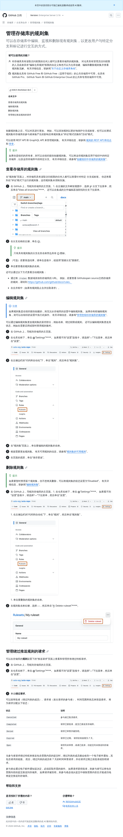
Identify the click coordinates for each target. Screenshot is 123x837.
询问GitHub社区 (72, 801)
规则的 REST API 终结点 (98, 140)
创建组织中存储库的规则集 (91, 159)
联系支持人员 (70, 805)
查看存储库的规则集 (24, 169)
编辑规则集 (16, 297)
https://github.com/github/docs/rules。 (50, 282)
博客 (66, 826)
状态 (43, 826)
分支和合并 (21, 22)
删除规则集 (16, 467)
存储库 (10, 22)
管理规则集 (35, 22)
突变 (11, 143)
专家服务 (58, 826)
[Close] (114, 5)
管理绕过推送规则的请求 (27, 651)
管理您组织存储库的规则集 (91, 315)
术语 (29, 826)
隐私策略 (9, 807)
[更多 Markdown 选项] (34, 90)
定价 (49, 826)
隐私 (36, 826)
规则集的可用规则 (76, 451)
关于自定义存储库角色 (63, 68)
